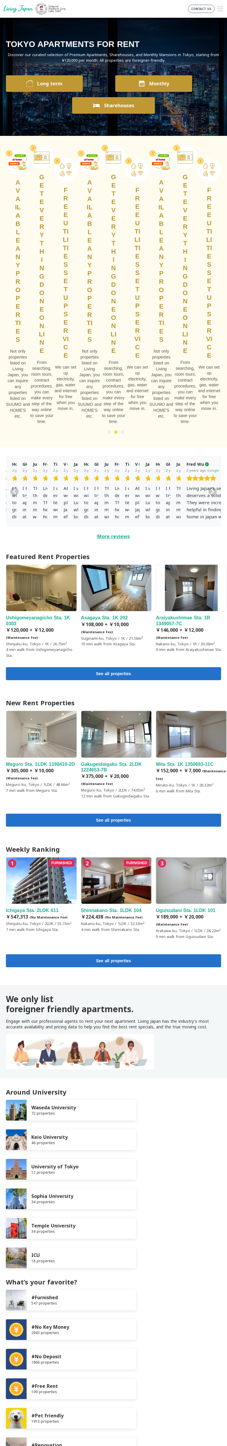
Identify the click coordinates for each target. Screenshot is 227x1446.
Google (39, 258)
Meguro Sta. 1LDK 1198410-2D (41, 539)
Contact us (16, 1351)
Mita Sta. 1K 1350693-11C (191, 540)
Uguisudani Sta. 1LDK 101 (191, 686)
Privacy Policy (19, 1337)
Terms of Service (22, 1330)
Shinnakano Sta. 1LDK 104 (116, 682)
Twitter (116, 1376)
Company (15, 1344)
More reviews (113, 324)
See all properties (113, 461)
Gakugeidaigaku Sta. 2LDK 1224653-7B (116, 542)
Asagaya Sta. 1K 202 (116, 393)
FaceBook (104, 1376)
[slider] (27, 267)
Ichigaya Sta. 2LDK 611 (41, 682)
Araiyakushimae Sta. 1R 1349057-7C (191, 396)
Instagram (128, 1376)
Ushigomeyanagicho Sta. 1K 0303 (41, 399)
